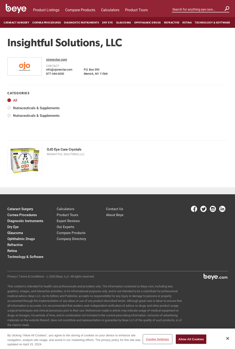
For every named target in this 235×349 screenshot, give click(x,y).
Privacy (12, 276)
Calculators (110, 9)
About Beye (114, 214)
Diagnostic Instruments (81, 22)
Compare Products (80, 9)
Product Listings (46, 9)
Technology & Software (212, 22)
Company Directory (71, 238)
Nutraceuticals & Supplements (36, 108)
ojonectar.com (56, 59)
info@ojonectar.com (59, 69)
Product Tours (136, 9)
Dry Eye (107, 22)
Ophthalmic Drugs (147, 22)
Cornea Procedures (46, 22)
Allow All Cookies (191, 339)
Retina (187, 22)
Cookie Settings (157, 339)
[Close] (228, 338)
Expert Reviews (68, 220)
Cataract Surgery (16, 22)
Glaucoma (123, 22)
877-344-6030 (55, 74)
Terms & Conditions (31, 276)
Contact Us (114, 208)
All (15, 100)
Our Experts (65, 226)
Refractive (171, 22)
